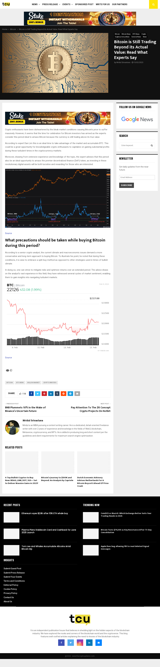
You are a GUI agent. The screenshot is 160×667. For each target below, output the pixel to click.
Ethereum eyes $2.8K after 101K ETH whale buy (45, 513)
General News (136, 37)
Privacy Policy (10, 593)
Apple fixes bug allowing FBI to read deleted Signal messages (125, 548)
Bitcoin (117, 34)
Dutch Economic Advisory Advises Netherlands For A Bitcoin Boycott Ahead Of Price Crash (93, 482)
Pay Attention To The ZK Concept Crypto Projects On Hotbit (90, 409)
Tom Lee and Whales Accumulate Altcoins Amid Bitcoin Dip (46, 547)
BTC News (136, 34)
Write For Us (103, 4)
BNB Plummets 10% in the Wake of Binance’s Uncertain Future (25, 409)
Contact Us (9, 597)
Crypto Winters (49, 382)
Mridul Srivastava (123, 62)
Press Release (50, 4)
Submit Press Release (14, 573)
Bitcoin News (126, 34)
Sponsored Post (84, 4)
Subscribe (126, 185)
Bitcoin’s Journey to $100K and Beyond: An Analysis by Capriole (57, 479)
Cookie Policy (10, 589)
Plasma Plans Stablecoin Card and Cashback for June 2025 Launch (49, 531)
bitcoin (10, 382)
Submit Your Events (13, 577)
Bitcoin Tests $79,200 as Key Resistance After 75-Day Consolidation (126, 531)
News (35, 4)
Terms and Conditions (14, 581)
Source (8, 233)
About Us (8, 601)
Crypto (143, 34)
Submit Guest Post (12, 568)
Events (66, 4)
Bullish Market (33, 382)
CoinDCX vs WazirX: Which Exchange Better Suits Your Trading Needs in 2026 (126, 515)
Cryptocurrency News (122, 37)
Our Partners (119, 4)
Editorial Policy (11, 585)
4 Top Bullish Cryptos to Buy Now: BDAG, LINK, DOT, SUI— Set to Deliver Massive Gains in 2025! (21, 480)
